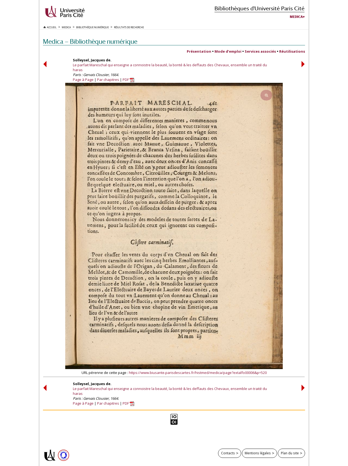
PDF (128, 79)
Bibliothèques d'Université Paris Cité (259, 8)
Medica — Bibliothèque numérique (90, 41)
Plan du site (290, 453)
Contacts (228, 453)
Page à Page (83, 79)
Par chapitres (108, 79)
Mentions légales (258, 453)
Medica (296, 17)
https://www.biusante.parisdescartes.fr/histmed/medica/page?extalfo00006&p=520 (198, 372)
